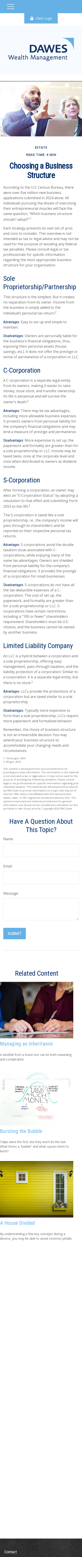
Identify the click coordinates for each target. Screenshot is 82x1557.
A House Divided (17, 1223)
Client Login (41, 18)
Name (8, 838)
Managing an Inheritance (26, 1044)
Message (10, 893)
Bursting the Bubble (21, 1131)
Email (7, 866)
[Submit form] (14, 933)
